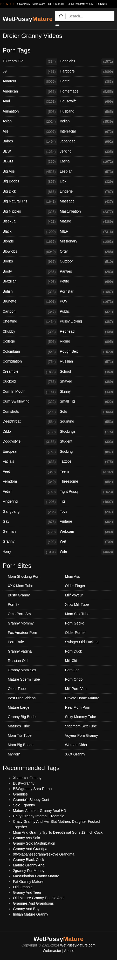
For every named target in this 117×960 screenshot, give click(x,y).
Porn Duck (73, 651)
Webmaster (52, 951)
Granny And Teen (27, 892)
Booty (30, 272)
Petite (87, 282)
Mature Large (18, 707)
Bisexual (30, 222)
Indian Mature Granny (30, 914)
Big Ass (30, 172)
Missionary (87, 242)
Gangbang (30, 512)
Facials (30, 462)
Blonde (30, 242)
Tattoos (87, 462)
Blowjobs (30, 252)
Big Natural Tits (30, 202)
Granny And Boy (26, 909)
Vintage (87, 522)
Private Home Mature (82, 698)
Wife (87, 552)
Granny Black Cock (28, 860)
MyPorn (14, 754)
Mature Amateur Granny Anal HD (39, 810)
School (87, 372)
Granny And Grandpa (30, 849)
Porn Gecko (74, 623)
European (30, 452)
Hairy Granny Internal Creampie (38, 816)
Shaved (87, 382)
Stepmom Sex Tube (81, 726)
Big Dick (30, 192)
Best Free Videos (22, 698)
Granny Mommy (21, 623)
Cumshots (30, 412)
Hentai (87, 81)
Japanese (87, 142)
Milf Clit (71, 661)
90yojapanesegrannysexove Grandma (43, 854)
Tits (87, 502)
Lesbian (87, 172)
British (30, 292)
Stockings (87, 432)
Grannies (20, 794)
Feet (30, 472)
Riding (87, 342)
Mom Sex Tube (77, 614)
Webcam (87, 532)
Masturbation (87, 212)
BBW (30, 152)
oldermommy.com (80, 4)
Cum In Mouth (30, 392)
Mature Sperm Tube (24, 679)
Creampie (30, 372)
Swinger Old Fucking (82, 642)
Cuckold (30, 382)
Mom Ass (72, 576)
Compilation (30, 362)
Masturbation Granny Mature (36, 876)
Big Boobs (30, 182)
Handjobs (87, 61)
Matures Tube (19, 726)
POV (87, 302)
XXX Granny (75, 754)
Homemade (87, 92)
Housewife (87, 101)
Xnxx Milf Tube (77, 604)
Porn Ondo (74, 679)
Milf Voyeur (74, 595)
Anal (30, 101)
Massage (87, 202)
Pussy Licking (87, 322)
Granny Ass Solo (26, 838)
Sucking (87, 452)
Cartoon (30, 312)
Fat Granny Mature (28, 881)
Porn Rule (16, 642)
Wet (87, 542)
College (30, 342)
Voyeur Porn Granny (81, 735)
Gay (30, 522)
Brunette (30, 302)
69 (30, 72)
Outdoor (87, 262)
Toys (87, 512)
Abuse (69, 951)
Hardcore (87, 72)
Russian (87, 362)
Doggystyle (30, 442)
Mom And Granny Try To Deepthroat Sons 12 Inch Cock (57, 832)
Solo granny (24, 805)
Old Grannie (22, 887)
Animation (30, 112)
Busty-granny (23, 783)
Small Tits (87, 402)
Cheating (30, 322)
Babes (30, 142)
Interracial (87, 132)
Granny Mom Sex (22, 670)
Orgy (87, 252)
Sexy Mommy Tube (80, 717)
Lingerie (87, 192)
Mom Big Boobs (20, 745)
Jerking (87, 152)
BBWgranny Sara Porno (32, 789)
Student (87, 442)
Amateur (30, 81)
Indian (87, 122)
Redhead (87, 332)
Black (30, 232)
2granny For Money (28, 871)
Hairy (30, 552)
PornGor (72, 670)
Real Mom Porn (77, 707)
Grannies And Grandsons (33, 903)
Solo (87, 412)
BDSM (30, 162)
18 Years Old (30, 61)
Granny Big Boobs (22, 717)
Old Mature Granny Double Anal (38, 898)
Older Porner (75, 632)
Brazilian (30, 282)
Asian (30, 122)
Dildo (30, 432)
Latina (87, 162)
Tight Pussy (87, 492)
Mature (87, 222)
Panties (87, 272)
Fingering (30, 502)
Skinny (87, 392)
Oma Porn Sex (20, 614)
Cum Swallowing (30, 402)
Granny (30, 542)
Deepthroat (30, 422)
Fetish (30, 492)
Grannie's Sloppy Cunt (31, 800)
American (30, 92)
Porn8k (102, 4)
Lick (87, 182)
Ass (30, 132)
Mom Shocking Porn (24, 576)
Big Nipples (30, 212)
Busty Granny (19, 595)
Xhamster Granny (27, 778)
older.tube (56, 4)
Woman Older (76, 745)
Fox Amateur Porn (22, 632)
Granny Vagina (20, 651)
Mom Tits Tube (20, 735)
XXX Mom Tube (20, 586)
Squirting (87, 422)
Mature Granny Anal (29, 865)
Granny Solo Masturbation (34, 843)
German (30, 532)
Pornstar (87, 292)
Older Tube (17, 689)
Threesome (87, 482)
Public (87, 312)
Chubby (30, 332)
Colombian (30, 352)
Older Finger (75, 586)
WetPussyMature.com (78, 945)
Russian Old (17, 661)
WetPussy (28, 18)
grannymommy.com (31, 4)
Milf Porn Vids (76, 689)
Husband (87, 112)
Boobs (30, 262)
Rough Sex (87, 352)
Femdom (30, 482)
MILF (87, 232)
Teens (87, 472)
